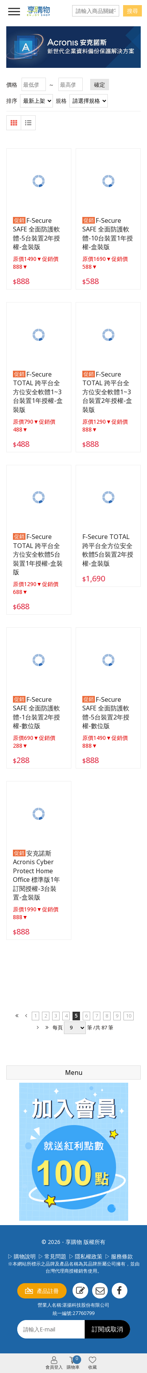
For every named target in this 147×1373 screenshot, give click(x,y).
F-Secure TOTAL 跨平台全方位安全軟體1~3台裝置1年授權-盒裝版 (38, 392)
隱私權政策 (88, 1256)
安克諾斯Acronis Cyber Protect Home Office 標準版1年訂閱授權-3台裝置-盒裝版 (36, 875)
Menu (73, 1072)
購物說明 (25, 1256)
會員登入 (54, 1367)
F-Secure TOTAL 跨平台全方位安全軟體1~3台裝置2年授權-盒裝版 (107, 392)
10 (128, 1015)
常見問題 (55, 1256)
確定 (99, 84)
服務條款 (122, 1256)
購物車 (74, 1363)
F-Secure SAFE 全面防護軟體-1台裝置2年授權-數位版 (36, 712)
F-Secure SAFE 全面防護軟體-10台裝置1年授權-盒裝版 (107, 233)
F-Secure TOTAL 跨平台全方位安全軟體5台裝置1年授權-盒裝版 (38, 554)
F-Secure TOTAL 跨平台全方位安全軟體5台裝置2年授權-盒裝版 (107, 549)
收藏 (92, 1367)
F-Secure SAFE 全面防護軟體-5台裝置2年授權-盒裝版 (36, 233)
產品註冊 (48, 1291)
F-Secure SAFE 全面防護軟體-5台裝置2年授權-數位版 (105, 712)
